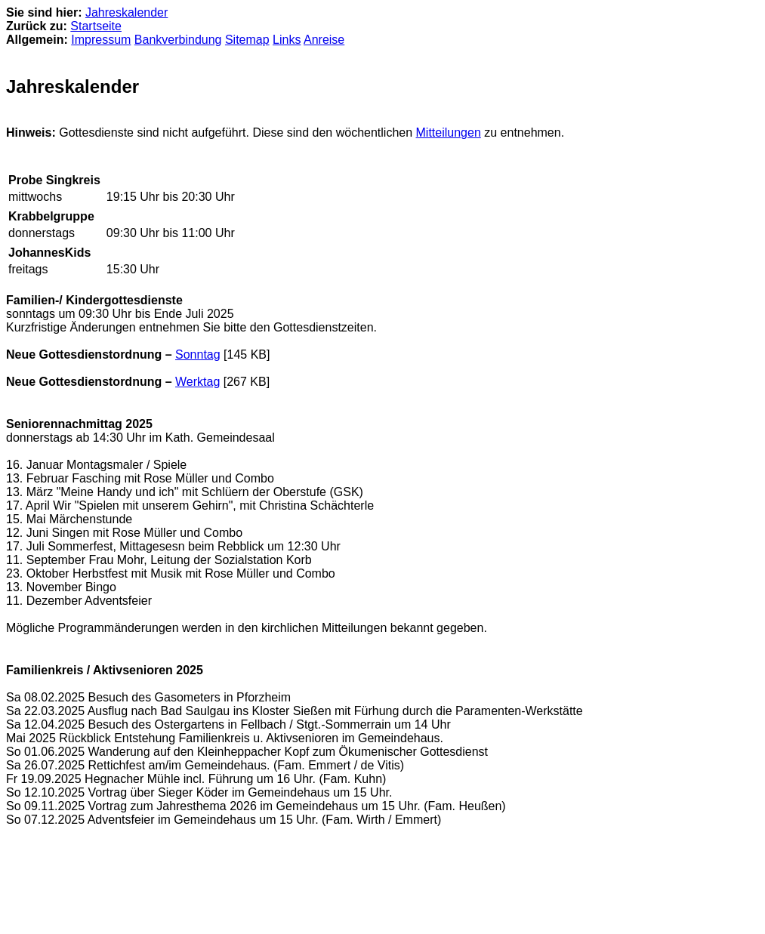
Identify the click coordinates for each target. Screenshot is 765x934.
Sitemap (247, 39)
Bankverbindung (178, 39)
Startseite (96, 26)
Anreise (324, 39)
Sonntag (198, 354)
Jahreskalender (126, 12)
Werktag (197, 381)
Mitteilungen (448, 132)
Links (287, 39)
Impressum (101, 39)
